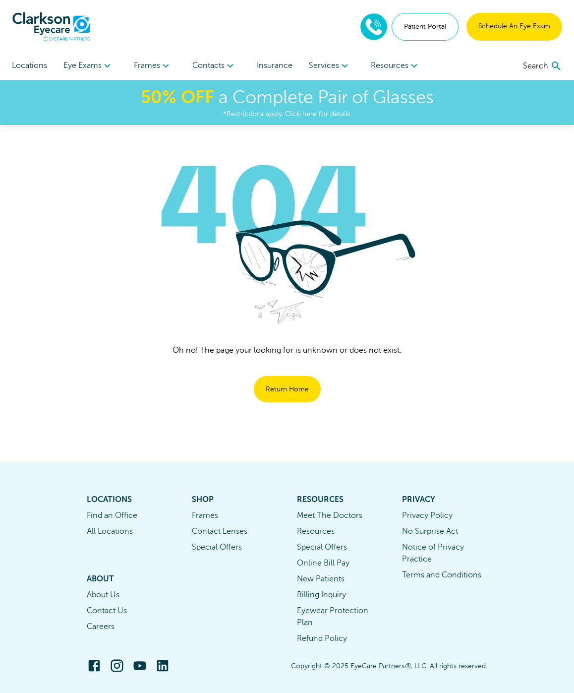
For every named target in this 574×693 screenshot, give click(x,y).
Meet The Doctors (329, 515)
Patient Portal (425, 26)
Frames (205, 515)
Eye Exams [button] (88, 66)
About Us (103, 594)
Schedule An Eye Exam (514, 26)
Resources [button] (395, 66)
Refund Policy (322, 638)
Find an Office (112, 515)
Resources (316, 531)
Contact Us (107, 610)
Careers (101, 626)
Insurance (274, 65)
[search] (542, 66)
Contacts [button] (214, 66)
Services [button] (330, 66)
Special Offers (217, 547)
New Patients (320, 578)
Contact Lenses (219, 531)
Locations (29, 65)
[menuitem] (88, 66)
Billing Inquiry (321, 594)
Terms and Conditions (441, 574)
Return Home (287, 389)
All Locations (110, 531)
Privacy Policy (427, 515)
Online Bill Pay (323, 563)
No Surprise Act (430, 531)
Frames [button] (153, 66)
